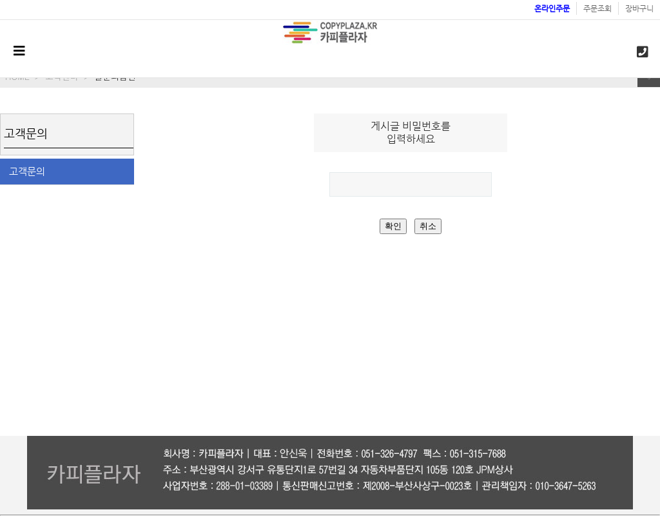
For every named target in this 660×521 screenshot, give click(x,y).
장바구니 (639, 8)
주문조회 (597, 8)
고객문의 (27, 171)
